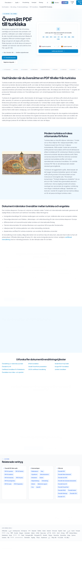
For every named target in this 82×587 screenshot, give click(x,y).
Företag (41, 2)
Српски (73, 537)
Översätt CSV (73, 495)
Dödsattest (34, 479)
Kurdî (58, 534)
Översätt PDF (61, 473)
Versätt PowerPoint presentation (37, 366)
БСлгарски (24, 532)
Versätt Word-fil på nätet (62, 363)
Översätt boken (72, 492)
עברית (8, 534)
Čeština (39, 532)
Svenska (4, 539)
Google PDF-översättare (62, 366)
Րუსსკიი (50, 537)
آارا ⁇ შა (49, 534)
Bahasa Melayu (73, 534)
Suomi (72, 532)
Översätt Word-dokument (64, 476)
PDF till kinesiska (9, 479)
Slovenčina (56, 537)
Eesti (64, 532)
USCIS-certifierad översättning (37, 369)
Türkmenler (27, 539)
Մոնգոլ (63, 534)
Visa (32, 489)
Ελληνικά (54, 532)
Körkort (33, 485)
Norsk (10, 537)
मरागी (67, 534)
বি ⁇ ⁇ (12, 539)
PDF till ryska (8, 485)
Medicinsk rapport (42, 485)
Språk (17, 2)
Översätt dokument (10, 57)
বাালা (29, 532)
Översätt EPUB (62, 492)
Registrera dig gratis (10, 62)
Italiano (33, 534)
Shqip (68, 537)
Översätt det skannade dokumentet (67, 482)
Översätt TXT (61, 498)
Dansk (44, 532)
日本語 (37, 534)
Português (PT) (38, 537)
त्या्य (8, 539)
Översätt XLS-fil (6, 366)
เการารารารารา (19, 539)
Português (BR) (29, 537)
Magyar (21, 534)
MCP (65, 2)
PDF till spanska (9, 473)
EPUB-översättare (33, 363)
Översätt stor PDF (62, 479)
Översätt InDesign (62, 495)
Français (78, 532)
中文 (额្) (66, 539)
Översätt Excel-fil (62, 485)
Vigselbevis (34, 476)
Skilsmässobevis (44, 476)
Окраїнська (44, 539)
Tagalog (33, 539)
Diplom (41, 479)
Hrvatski (16, 534)
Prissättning (26, 2)
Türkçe (38, 539)
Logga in (72, 2)
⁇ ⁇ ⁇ (3, 534)
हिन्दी (12, 534)
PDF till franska (19, 473)
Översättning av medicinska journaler (12, 363)
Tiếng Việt (53, 539)
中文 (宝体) (60, 539)
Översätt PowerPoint (63, 489)
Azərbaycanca (16, 532)
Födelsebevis (34, 473)
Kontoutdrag (45, 482)
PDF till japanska (18, 485)
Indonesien (27, 534)
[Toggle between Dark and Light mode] (47, 2)
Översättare (9, 2)
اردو (49, 539)
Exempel (34, 2)
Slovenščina (63, 537)
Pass (42, 473)
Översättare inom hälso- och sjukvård (12, 372)
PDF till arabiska (9, 476)
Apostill (38, 489)
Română (45, 537)
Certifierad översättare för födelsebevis (13, 369)
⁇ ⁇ (19, 537)
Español (60, 532)
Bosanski (34, 532)
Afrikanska (4, 532)
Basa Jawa (43, 534)
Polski (22, 537)
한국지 (54, 534)
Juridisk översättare (60, 369)
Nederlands (5, 537)
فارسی (68, 532)
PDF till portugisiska (10, 482)
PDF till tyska (19, 479)
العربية (9, 532)
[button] (55, 2)
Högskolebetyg (35, 482)
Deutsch (49, 532)
